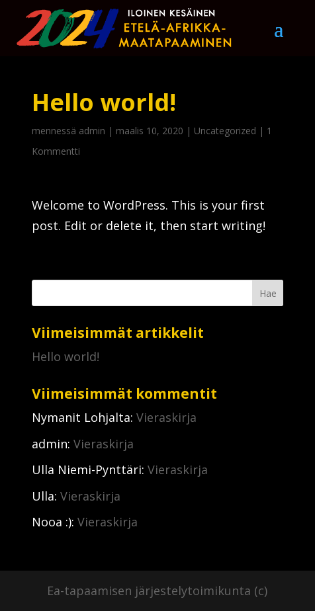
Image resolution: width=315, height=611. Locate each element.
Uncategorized (225, 130)
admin (92, 130)
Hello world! (65, 356)
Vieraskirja (166, 417)
